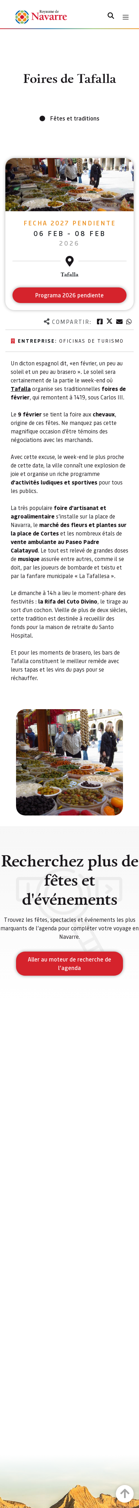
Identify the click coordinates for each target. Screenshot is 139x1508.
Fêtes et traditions (74, 118)
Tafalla (21, 388)
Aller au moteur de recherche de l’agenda (69, 963)
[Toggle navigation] (126, 17)
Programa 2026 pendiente (69, 295)
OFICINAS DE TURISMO (91, 340)
